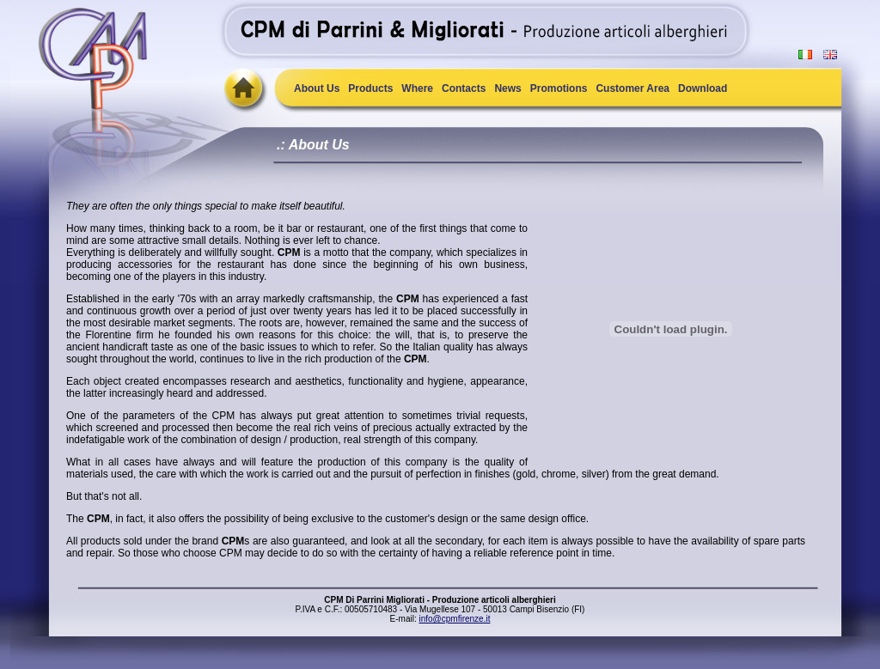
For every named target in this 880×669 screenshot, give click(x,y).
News (507, 88)
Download (702, 88)
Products (370, 88)
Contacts (464, 88)
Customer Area (632, 88)
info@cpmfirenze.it (454, 618)
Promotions (559, 88)
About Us (316, 88)
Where (417, 88)
